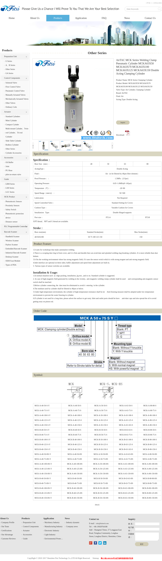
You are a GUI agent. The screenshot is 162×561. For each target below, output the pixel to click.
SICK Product (9, 197)
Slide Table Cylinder (13, 141)
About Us (35, 18)
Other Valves (10, 103)
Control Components (12, 78)
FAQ (104, 18)
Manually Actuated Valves (16, 95)
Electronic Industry (52, 531)
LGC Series (10, 192)
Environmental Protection (54, 539)
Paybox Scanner (12, 245)
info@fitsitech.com (102, 523)
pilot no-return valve (13, 175)
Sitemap (96, 558)
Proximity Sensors (12, 206)
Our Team (5, 527)
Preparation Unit (10, 56)
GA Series (9, 73)
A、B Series (10, 65)
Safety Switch (11, 210)
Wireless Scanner (12, 241)
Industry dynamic (72, 522)
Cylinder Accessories (14, 153)
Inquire (123, 122)
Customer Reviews (8, 539)
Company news (72, 527)
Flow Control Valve (13, 87)
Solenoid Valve (11, 83)
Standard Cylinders (13, 116)
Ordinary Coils (11, 107)
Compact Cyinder (12, 125)
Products (58, 18)
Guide (6, 179)
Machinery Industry (52, 522)
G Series (9, 61)
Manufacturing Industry (54, 527)
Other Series (10, 69)
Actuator (7, 112)
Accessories (8, 158)
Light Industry (50, 535)
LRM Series (10, 184)
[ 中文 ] (148, 3)
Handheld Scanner (12, 237)
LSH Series (10, 188)
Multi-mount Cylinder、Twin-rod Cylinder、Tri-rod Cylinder (17, 133)
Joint (7, 166)
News (127, 18)
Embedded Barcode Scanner (16, 249)
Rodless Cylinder (12, 145)
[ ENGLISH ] (157, 3)
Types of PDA (11, 265)
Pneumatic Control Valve (15, 91)
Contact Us (150, 18)
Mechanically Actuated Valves (17, 99)
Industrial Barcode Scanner (16, 253)
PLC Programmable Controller (16, 226)
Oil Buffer (9, 162)
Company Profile (7, 522)
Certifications (6, 531)
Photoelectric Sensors (14, 201)
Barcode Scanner (10, 232)
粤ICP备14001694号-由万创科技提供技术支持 (117, 558)
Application (81, 18)
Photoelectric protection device (15, 216)
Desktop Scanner (12, 257)
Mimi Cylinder (11, 121)
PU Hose (9, 170)
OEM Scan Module (13, 261)
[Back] (97, 505)
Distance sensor (11, 222)
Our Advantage (7, 535)
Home (12, 18)
